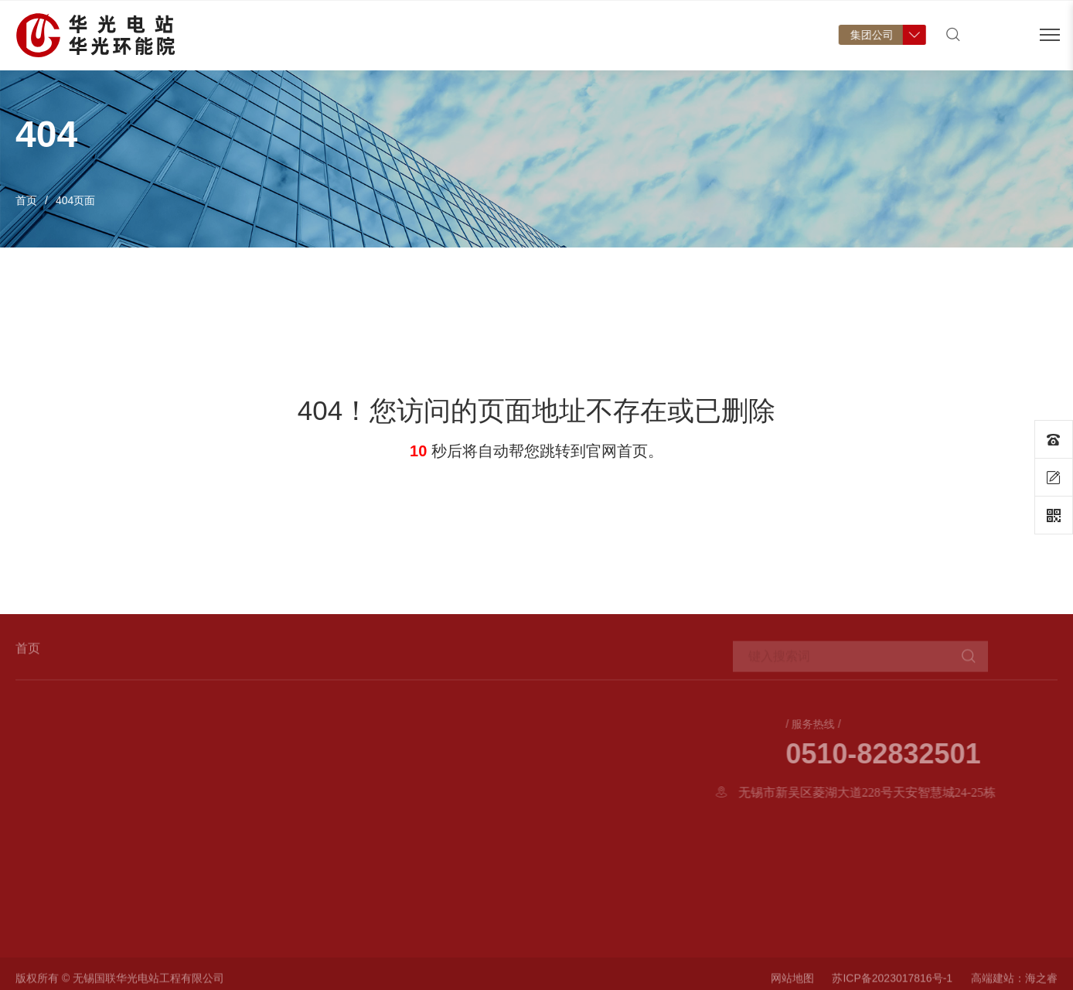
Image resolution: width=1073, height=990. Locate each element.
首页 (288, 50)
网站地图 (792, 983)
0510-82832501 (967, 754)
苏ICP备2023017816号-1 (892, 983)
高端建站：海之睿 (1014, 983)
